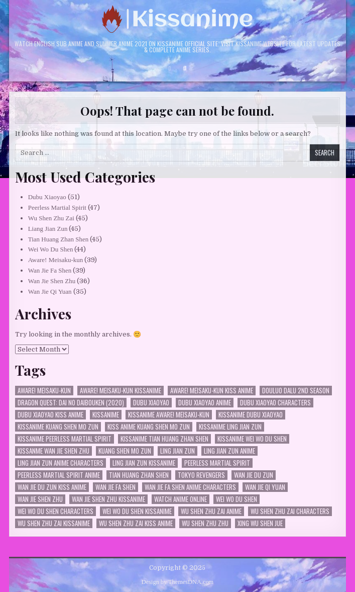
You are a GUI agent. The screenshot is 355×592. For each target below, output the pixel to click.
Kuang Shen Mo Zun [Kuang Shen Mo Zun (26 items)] (124, 451)
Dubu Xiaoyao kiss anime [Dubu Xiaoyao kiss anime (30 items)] (50, 414)
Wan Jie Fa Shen (50, 270)
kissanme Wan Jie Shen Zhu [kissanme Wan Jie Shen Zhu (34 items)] (53, 451)
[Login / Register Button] (169, 68)
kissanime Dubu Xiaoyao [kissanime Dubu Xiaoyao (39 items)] (250, 414)
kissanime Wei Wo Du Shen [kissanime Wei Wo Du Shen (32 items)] (252, 439)
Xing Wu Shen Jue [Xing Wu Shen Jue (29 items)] (260, 523)
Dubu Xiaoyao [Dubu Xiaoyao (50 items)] (151, 402)
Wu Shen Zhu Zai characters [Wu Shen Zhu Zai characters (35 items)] (290, 511)
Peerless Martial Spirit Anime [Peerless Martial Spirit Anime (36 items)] (59, 475)
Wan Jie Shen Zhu (52, 281)
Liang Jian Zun (48, 228)
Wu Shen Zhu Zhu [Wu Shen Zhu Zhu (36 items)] (205, 523)
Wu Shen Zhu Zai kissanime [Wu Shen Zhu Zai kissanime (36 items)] (54, 523)
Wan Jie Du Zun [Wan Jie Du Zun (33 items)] (253, 475)
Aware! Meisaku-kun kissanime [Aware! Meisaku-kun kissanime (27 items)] (120, 390)
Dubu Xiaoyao (47, 197)
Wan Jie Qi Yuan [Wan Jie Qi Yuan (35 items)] (265, 487)
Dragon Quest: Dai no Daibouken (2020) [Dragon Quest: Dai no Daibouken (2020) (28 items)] (71, 402)
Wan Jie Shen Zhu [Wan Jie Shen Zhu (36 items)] (40, 499)
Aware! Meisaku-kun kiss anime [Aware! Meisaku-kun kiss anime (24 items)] (211, 390)
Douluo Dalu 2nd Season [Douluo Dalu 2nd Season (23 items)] (295, 390)
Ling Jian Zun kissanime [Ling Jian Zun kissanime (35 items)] (143, 463)
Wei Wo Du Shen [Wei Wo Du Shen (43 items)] (236, 499)
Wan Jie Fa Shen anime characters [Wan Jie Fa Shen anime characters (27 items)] (190, 487)
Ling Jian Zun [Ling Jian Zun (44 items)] (177, 451)
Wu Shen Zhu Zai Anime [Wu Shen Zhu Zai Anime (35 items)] (211, 511)
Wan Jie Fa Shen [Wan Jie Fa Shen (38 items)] (115, 487)
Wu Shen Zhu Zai (51, 218)
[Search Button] (184, 68)
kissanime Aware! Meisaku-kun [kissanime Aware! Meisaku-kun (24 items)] (168, 414)
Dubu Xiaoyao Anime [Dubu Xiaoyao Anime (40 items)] (204, 402)
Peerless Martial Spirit (57, 207)
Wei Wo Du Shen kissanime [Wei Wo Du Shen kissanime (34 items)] (137, 511)
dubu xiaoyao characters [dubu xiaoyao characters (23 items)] (275, 402)
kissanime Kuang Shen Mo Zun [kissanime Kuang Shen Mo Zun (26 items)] (58, 427)
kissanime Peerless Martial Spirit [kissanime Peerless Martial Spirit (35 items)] (64, 439)
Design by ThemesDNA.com (177, 581)
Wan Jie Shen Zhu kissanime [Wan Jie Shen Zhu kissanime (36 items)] (108, 499)
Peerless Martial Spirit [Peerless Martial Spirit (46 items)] (217, 463)
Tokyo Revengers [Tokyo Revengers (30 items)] (201, 475)
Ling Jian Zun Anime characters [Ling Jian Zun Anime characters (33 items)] (60, 463)
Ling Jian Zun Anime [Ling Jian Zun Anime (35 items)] (229, 451)
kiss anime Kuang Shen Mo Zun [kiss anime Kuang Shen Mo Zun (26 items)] (148, 427)
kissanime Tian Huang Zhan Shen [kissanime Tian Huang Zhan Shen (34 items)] (164, 439)
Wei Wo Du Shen (50, 249)
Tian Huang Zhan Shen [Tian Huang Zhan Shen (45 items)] (139, 475)
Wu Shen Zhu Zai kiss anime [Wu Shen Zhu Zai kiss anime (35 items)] (136, 523)
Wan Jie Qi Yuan (50, 291)
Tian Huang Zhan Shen (58, 239)
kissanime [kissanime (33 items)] (105, 414)
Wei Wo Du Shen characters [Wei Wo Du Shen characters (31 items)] (55, 511)
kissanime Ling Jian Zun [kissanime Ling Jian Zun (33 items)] (230, 427)
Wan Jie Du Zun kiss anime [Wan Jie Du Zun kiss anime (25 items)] (52, 487)
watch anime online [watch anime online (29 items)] (180, 499)
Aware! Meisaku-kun (55, 260)
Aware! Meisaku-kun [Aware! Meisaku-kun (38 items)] (44, 390)
